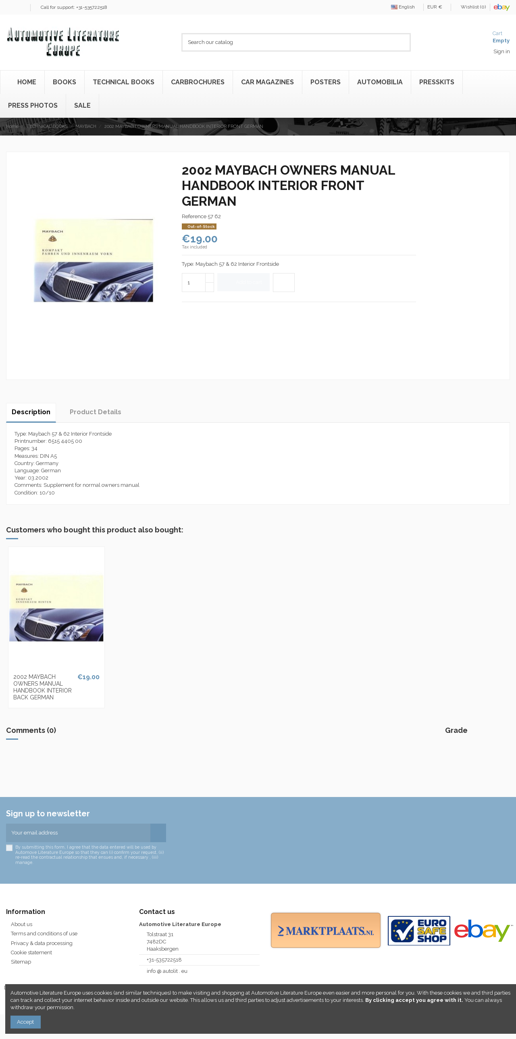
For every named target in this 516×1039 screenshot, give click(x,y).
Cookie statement (31, 952)
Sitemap (21, 962)
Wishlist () (471, 7)
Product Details (95, 412)
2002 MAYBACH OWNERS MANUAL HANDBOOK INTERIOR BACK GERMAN (42, 687)
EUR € (437, 7)
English (405, 7)
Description (31, 412)
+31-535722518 (164, 960)
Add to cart (243, 282)
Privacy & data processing (42, 943)
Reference (194, 216)
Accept (25, 1022)
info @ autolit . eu (167, 971)
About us (21, 924)
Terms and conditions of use (44, 934)
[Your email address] (78, 833)
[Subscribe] (158, 833)
